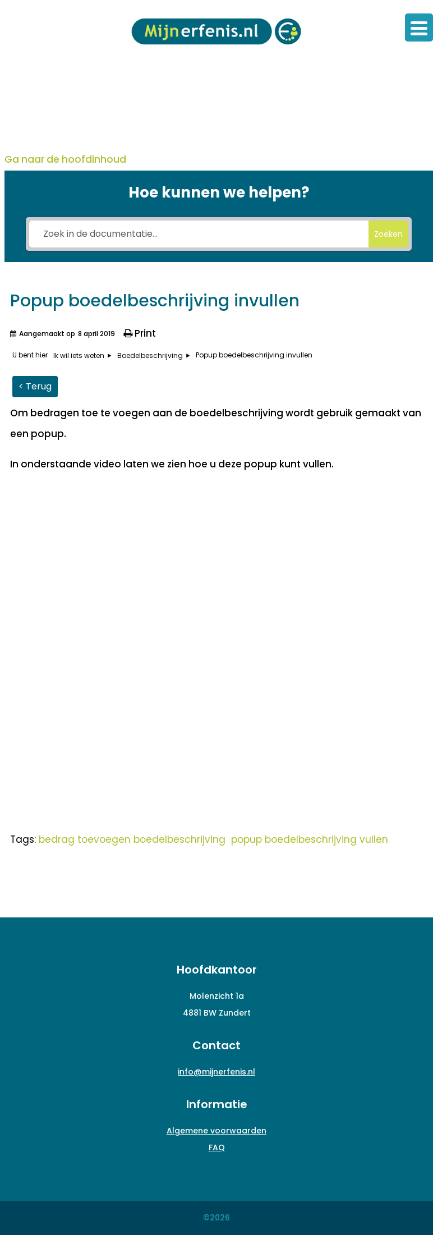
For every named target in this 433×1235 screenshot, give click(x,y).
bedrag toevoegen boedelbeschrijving (132, 839)
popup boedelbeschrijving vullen (309, 839)
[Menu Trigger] (419, 27)
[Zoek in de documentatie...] (198, 234)
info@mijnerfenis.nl (216, 1071)
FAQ (217, 1147)
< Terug (35, 386)
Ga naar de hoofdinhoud (65, 159)
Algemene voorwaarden (216, 1130)
